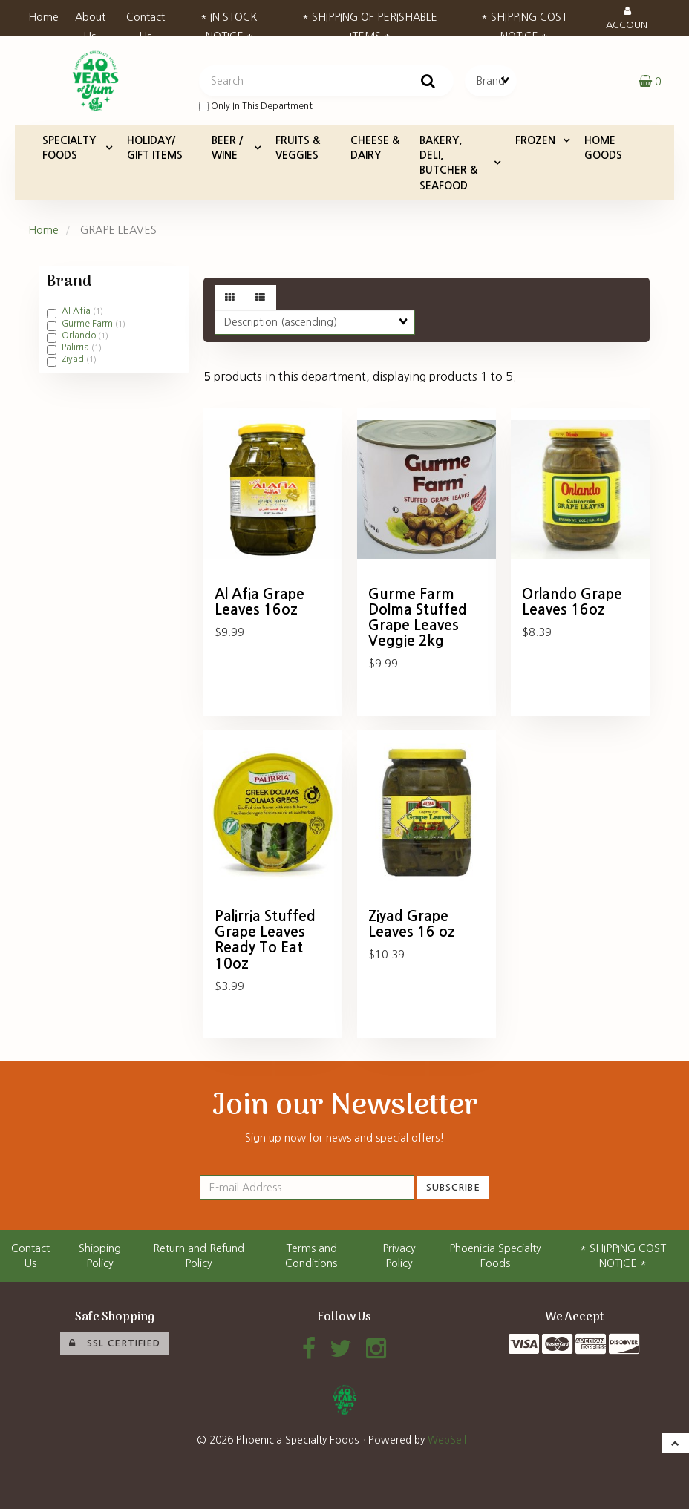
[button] (650, 81)
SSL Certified (114, 1343)
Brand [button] (69, 282)
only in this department (256, 106)
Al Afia (77, 311)
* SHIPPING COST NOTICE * (524, 21)
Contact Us (145, 21)
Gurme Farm (88, 323)
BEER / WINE (227, 147)
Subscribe (453, 1187)
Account (629, 18)
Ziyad (74, 359)
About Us (90, 21)
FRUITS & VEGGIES (297, 147)
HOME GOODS (603, 147)
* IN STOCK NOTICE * (229, 21)
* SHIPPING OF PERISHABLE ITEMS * (369, 21)
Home (43, 17)
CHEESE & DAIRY (374, 147)
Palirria (76, 347)
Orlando (80, 335)
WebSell (447, 1440)
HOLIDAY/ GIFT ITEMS (155, 147)
